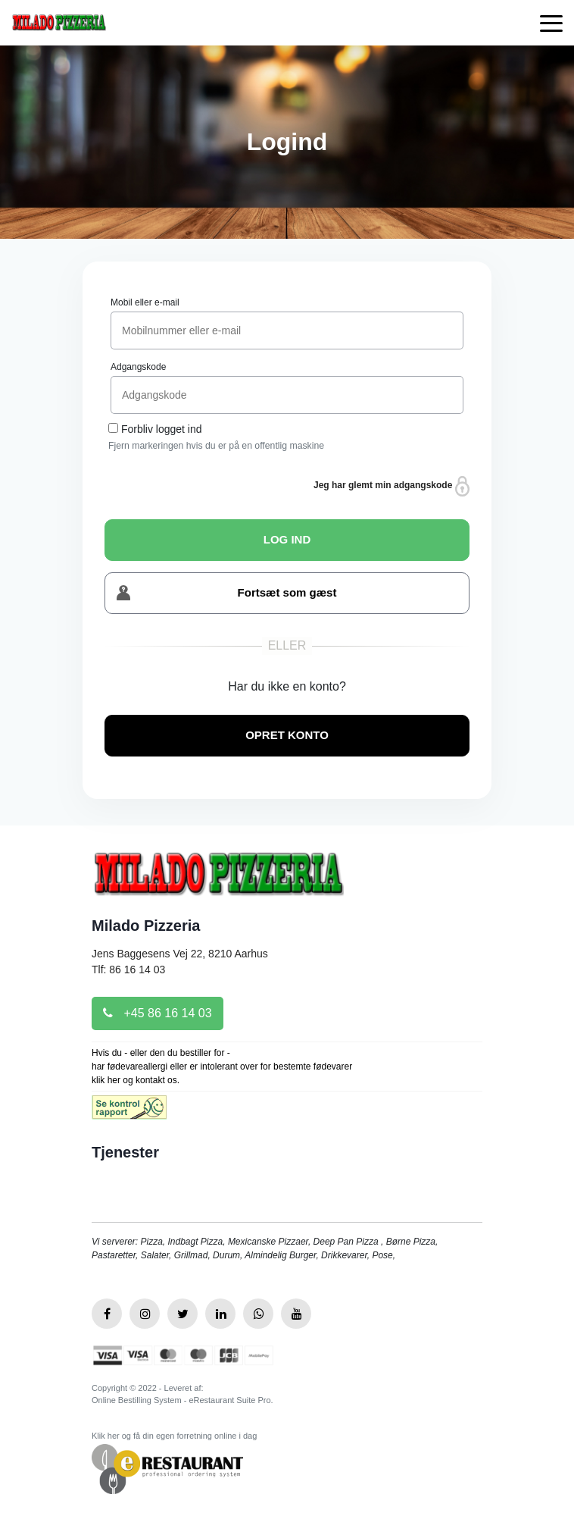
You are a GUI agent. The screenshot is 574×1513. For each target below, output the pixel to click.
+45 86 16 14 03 (157, 1013)
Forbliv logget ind (161, 429)
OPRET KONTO (287, 734)
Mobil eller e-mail (145, 302)
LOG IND (287, 539)
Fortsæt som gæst (226, 593)
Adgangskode (138, 367)
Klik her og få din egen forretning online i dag (174, 1435)
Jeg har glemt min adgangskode (391, 486)
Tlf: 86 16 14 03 (128, 969)
